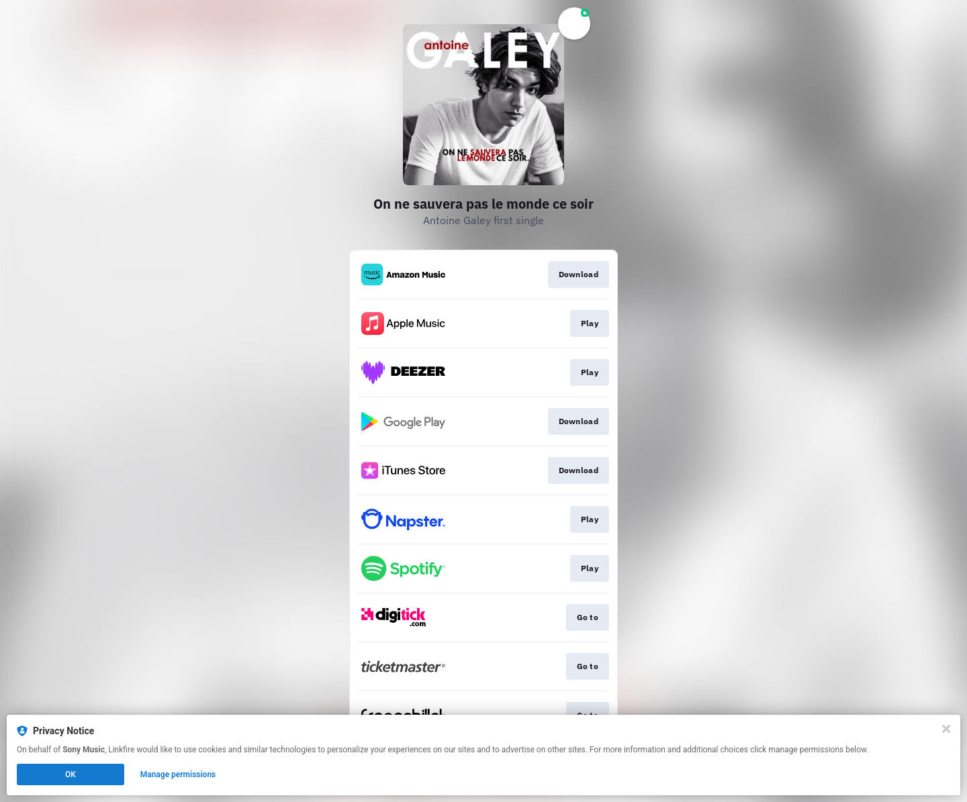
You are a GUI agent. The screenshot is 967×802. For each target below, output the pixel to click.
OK (70, 774)
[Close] (946, 729)
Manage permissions (178, 774)
